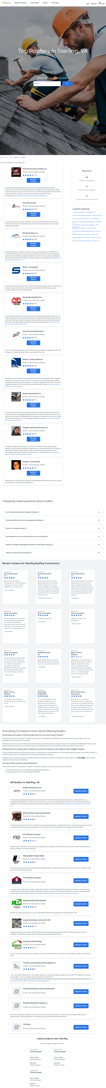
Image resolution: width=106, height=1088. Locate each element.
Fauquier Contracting (31, 462)
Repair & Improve (20, 3)
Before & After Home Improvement (36, 813)
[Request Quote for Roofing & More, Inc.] (33, 244)
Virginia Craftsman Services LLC (35, 428)
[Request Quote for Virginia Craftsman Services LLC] (33, 439)
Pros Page (81, 758)
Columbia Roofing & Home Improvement (39, 989)
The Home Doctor (29, 203)
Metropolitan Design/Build (33, 856)
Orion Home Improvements (33, 331)
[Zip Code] (47, 83)
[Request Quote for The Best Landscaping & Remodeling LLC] (81, 966)
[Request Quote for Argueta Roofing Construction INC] (81, 923)
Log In (101, 3)
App (88, 4)
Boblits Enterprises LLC (32, 788)
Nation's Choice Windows (33, 359)
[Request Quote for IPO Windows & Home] (81, 837)
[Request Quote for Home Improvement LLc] (33, 405)
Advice (45, 3)
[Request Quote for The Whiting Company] (81, 880)
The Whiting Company (32, 878)
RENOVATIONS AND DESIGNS (34, 901)
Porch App (55, 3)
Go (67, 83)
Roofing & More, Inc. (30, 233)
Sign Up (93, 4)
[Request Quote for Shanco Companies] (33, 278)
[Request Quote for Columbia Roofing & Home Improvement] (81, 991)
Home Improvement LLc (32, 393)
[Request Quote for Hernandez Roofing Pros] (33, 308)
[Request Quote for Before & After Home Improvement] (81, 816)
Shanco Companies (30, 267)
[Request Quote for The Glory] (81, 1027)
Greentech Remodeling (32, 941)
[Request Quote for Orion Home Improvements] (33, 342)
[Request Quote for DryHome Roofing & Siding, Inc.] (33, 180)
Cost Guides (34, 3)
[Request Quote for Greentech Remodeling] (81, 944)
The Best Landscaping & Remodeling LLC (39, 963)
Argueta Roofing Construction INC (37, 920)
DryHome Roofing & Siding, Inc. (35, 169)
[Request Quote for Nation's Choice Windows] (33, 371)
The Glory (27, 1024)
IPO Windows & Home (31, 834)
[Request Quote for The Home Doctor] (33, 214)
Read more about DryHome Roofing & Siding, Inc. (30, 196)
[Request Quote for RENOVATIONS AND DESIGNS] (81, 904)
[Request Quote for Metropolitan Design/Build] (81, 859)
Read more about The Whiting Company (64, 893)
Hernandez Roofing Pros (32, 297)
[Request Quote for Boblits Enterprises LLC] (81, 791)
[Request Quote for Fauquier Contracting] (33, 473)
